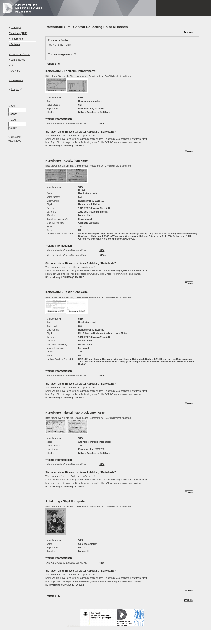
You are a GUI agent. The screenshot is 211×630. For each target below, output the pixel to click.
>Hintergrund (16, 38)
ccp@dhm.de (87, 135)
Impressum (105, 625)
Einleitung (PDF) (18, 33)
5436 (101, 123)
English (15, 89)
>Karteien (14, 44)
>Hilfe (12, 65)
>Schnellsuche (17, 59)
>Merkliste (14, 70)
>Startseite (15, 27)
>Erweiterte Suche (19, 54)
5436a (102, 255)
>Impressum (16, 80)
